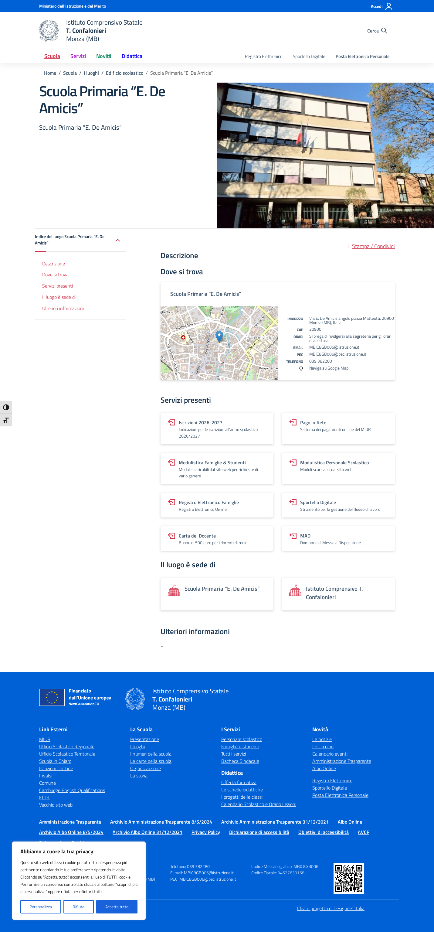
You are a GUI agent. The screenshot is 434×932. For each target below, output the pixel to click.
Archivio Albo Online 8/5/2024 (71, 832)
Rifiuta (78, 906)
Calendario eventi (330, 753)
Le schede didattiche (242, 789)
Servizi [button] (78, 56)
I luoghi (137, 746)
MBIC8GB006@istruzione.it (334, 347)
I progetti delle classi (242, 797)
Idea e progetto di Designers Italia (330, 908)
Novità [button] (103, 56)
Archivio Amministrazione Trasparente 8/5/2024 (161, 821)
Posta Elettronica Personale (363, 56)
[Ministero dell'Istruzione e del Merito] (72, 6)
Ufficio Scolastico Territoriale (67, 753)
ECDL (44, 797)
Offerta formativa (238, 782)
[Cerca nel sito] (377, 31)
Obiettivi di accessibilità (323, 832)
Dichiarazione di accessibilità (259, 832)
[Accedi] (382, 6)
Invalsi (45, 775)
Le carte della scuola (150, 761)
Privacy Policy (206, 832)
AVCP (363, 832)
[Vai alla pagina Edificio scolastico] (124, 73)
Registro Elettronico (264, 56)
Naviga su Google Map (328, 368)
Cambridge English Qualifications (72, 790)
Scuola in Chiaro (55, 761)
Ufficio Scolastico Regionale (66, 746)
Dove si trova (55, 274)
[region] (79, 881)
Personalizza (40, 906)
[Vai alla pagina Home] (50, 73)
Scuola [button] (52, 56)
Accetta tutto (116, 906)
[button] (80, 240)
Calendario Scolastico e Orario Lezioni (258, 804)
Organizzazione (145, 768)
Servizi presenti (57, 285)
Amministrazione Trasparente (341, 761)
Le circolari (323, 746)
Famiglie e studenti (240, 746)
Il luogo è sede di (59, 297)
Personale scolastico (241, 739)
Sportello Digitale (309, 56)
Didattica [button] (132, 56)
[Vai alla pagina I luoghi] (91, 73)
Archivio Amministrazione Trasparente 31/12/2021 (275, 821)
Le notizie (322, 739)
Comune (47, 783)
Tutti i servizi (233, 753)
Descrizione (53, 263)
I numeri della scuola (150, 753)
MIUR (44, 739)
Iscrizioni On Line (56, 768)
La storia (138, 775)
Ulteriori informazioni (63, 308)
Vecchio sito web (56, 804)
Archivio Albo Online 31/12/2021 (147, 832)
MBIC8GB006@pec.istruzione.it (337, 354)
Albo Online (324, 768)
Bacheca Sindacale (240, 761)
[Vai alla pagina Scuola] (70, 73)
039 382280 (320, 361)
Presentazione (144, 739)
